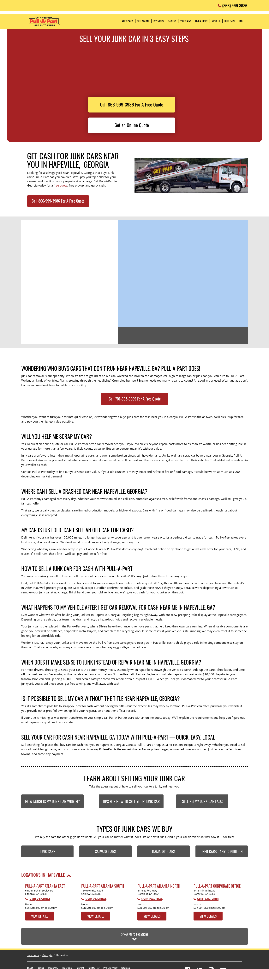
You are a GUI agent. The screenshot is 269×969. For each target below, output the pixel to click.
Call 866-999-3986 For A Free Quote (131, 104)
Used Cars (229, 21)
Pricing (40, 949)
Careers (172, 21)
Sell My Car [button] (143, 21)
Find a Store (201, 21)
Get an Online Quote (132, 124)
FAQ (240, 21)
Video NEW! (185, 21)
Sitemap (125, 949)
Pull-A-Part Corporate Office (217, 886)
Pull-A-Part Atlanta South (102, 886)
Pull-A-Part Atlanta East (45, 886)
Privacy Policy (110, 949)
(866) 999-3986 (234, 5)
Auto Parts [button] (127, 21)
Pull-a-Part (44, 21)
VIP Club (216, 21)
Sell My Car (93, 949)
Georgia (47, 937)
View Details (39, 916)
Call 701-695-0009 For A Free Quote (135, 399)
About (30, 949)
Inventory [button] (158, 21)
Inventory (53, 949)
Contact (80, 949)
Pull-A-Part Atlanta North (158, 886)
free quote (60, 185)
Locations (33, 937)
